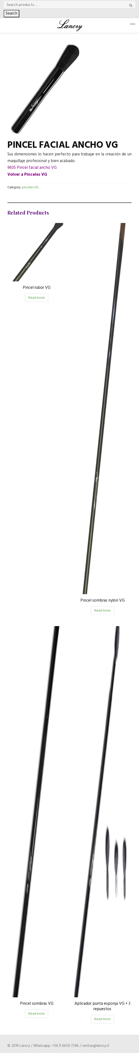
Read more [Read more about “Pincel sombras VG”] (36, 1014)
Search (11, 13)
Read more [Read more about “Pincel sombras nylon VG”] (102, 610)
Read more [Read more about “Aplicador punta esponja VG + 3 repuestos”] (102, 1019)
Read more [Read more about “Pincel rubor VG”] (36, 298)
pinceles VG (30, 187)
